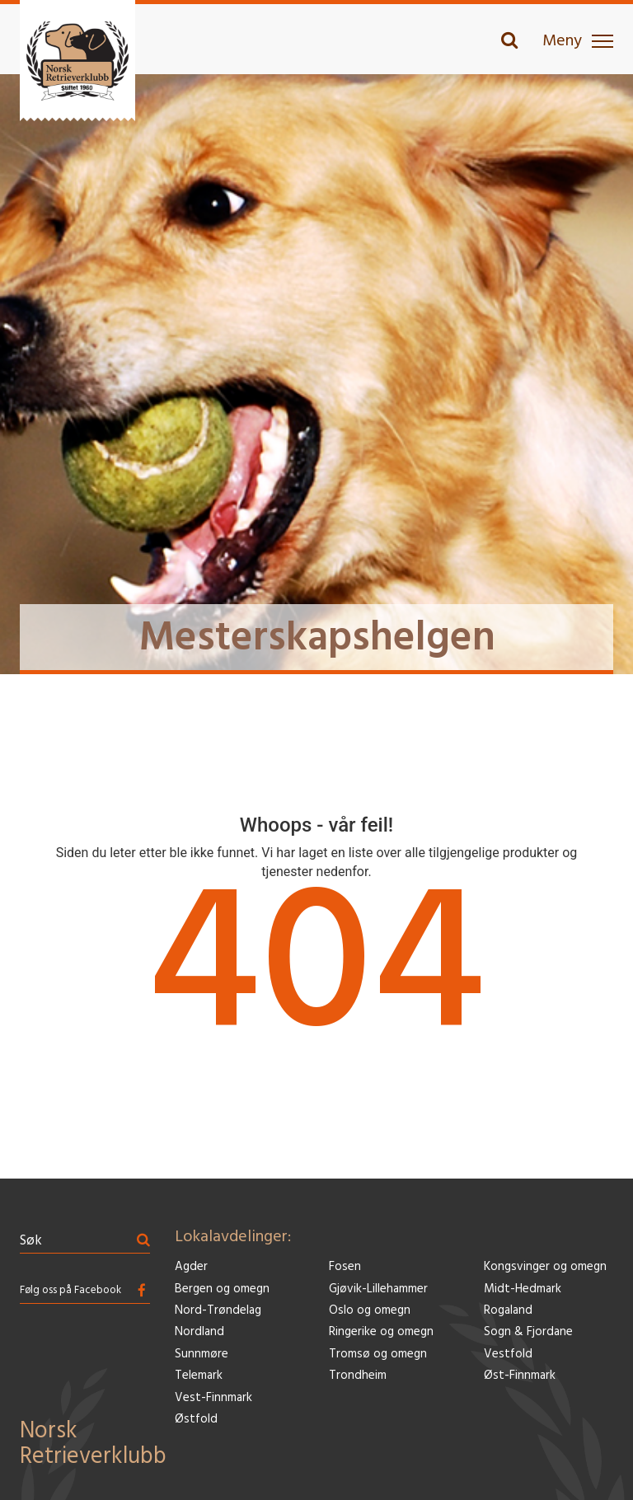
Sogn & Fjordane (528, 1332)
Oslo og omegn (369, 1311)
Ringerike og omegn (381, 1332)
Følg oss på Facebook (70, 1290)
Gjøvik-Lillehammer (378, 1289)
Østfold (196, 1419)
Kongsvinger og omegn (545, 1267)
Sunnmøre (201, 1354)
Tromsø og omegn (378, 1354)
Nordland (199, 1332)
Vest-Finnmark (213, 1398)
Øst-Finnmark (520, 1376)
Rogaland (508, 1311)
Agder (191, 1267)
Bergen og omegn (222, 1289)
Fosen (345, 1267)
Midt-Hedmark (522, 1289)
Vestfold (508, 1354)
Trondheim (358, 1376)
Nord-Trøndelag (218, 1311)
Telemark (199, 1376)
